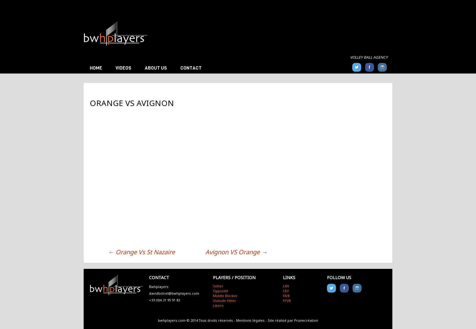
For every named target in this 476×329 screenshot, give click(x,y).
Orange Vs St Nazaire (141, 252)
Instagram (382, 67)
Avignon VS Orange (236, 252)
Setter (218, 286)
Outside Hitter (224, 300)
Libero (218, 305)
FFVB (287, 300)
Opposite (220, 291)
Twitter (356, 67)
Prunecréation (306, 320)
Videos (123, 68)
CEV (286, 291)
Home (96, 68)
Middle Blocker (225, 295)
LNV (286, 286)
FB (369, 67)
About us (156, 68)
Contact (191, 68)
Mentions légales (250, 320)
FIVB (286, 295)
